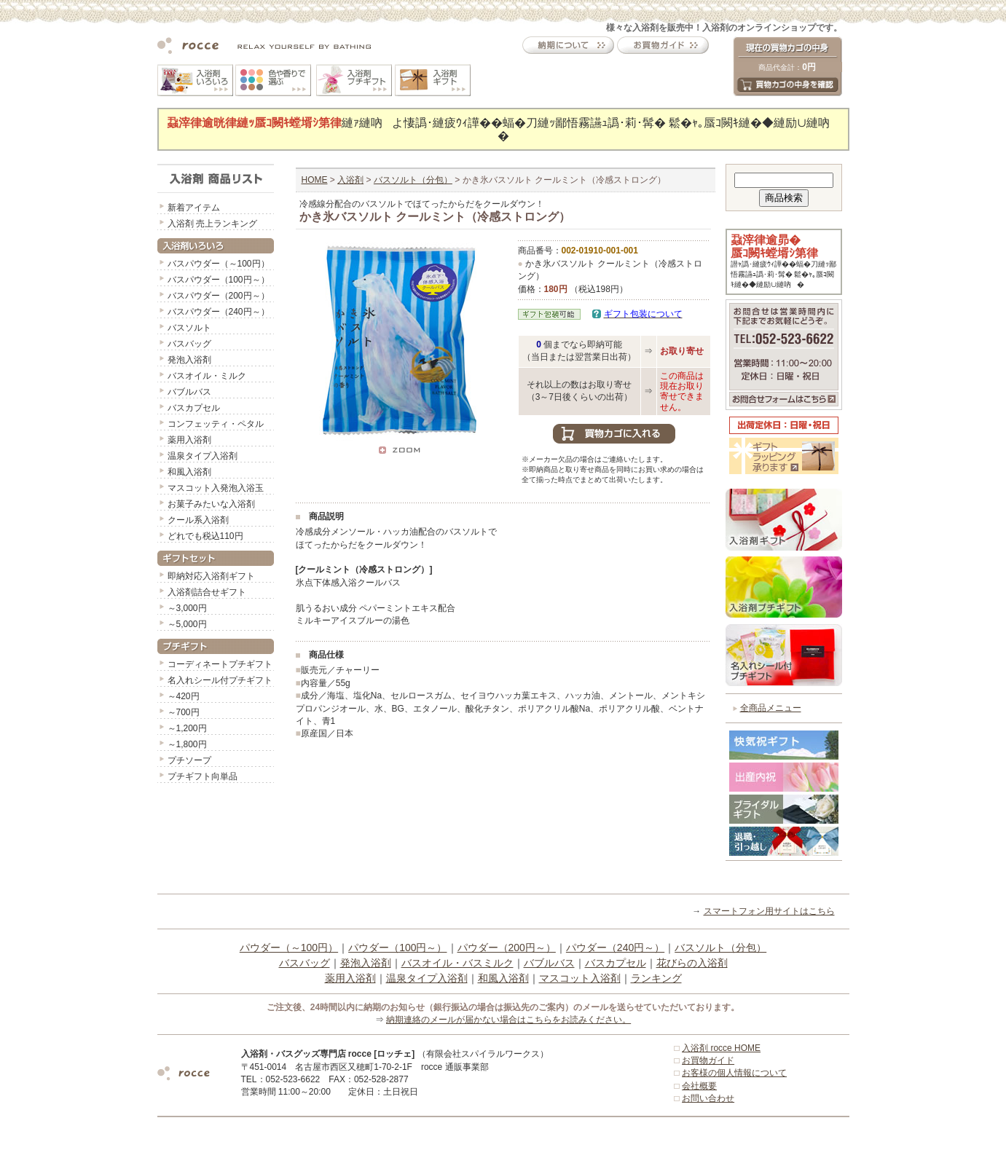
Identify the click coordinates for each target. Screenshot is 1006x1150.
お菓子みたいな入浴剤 (211, 504)
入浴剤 (350, 180)
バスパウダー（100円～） (219, 280)
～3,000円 (187, 608)
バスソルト (189, 328)
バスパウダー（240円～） (219, 312)
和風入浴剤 (189, 472)
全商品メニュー (770, 708)
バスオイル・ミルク (207, 376)
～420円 (184, 696)
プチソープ (189, 760)
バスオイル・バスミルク (457, 963)
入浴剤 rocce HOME (721, 1048)
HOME (315, 180)
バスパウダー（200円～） (219, 296)
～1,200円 (187, 728)
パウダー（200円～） (506, 947)
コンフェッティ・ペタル (216, 424)
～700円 (184, 712)
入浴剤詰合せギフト (207, 592)
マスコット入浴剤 (580, 978)
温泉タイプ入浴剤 (202, 456)
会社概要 (699, 1086)
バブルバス (189, 392)
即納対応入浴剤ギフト (211, 576)
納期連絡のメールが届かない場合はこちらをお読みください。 (508, 1020)
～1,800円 (187, 744)
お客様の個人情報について (734, 1073)
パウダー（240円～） (615, 947)
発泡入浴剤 (189, 360)
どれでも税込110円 (205, 536)
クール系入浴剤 (198, 520)
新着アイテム (194, 207)
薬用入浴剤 (189, 440)
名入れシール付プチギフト (220, 680)
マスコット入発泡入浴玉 (216, 488)
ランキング (656, 978)
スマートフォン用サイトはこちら (769, 911)
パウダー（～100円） (289, 947)
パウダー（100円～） (397, 947)
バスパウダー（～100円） (219, 264)
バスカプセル (194, 408)
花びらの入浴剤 (692, 963)
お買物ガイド (708, 1060)
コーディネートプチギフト (220, 664)
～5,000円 (187, 624)
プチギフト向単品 (202, 776)
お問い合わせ (708, 1098)
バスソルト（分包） (413, 180)
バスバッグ (189, 344)
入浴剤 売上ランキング (212, 223)
